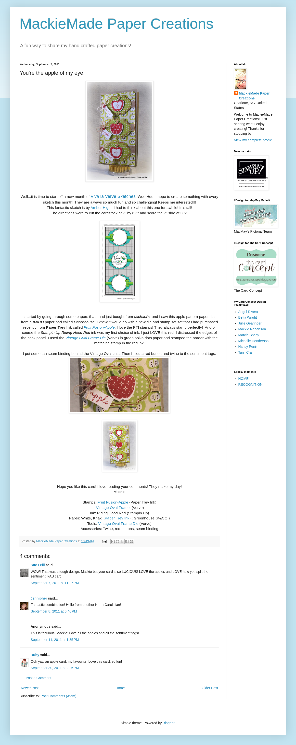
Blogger (168, 723)
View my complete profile (253, 140)
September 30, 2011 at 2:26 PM (55, 668)
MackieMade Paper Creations (116, 23)
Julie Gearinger (250, 323)
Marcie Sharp (248, 335)
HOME (243, 379)
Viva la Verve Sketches (113, 196)
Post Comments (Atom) (58, 696)
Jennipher (39, 598)
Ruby (35, 655)
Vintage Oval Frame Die (118, 523)
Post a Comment (38, 678)
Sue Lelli (38, 565)
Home (120, 688)
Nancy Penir (247, 346)
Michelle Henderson (253, 341)
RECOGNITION (250, 384)
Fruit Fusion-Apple (112, 502)
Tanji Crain (246, 352)
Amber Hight (101, 207)
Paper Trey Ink (117, 518)
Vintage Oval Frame (113, 507)
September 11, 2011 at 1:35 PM (55, 640)
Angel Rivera (248, 312)
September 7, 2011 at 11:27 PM (55, 583)
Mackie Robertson (252, 329)
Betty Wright (247, 317)
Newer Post (30, 688)
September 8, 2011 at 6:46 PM (54, 611)
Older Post (210, 688)
